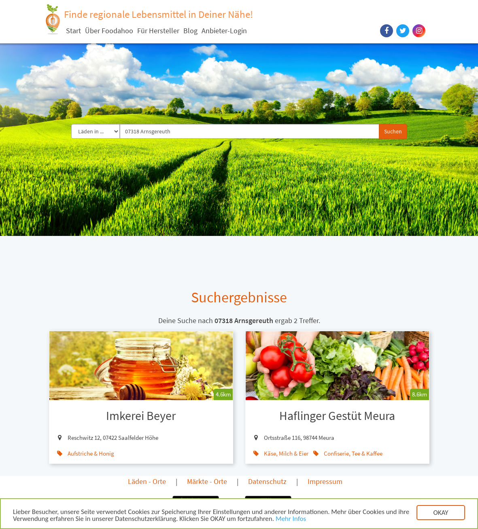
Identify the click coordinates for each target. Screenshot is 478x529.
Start (73, 30)
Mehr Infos (291, 519)
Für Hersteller (158, 30)
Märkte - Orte (207, 481)
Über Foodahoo (109, 30)
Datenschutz (267, 481)
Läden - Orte (147, 481)
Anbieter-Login (224, 30)
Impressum (325, 481)
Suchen (393, 131)
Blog (190, 30)
